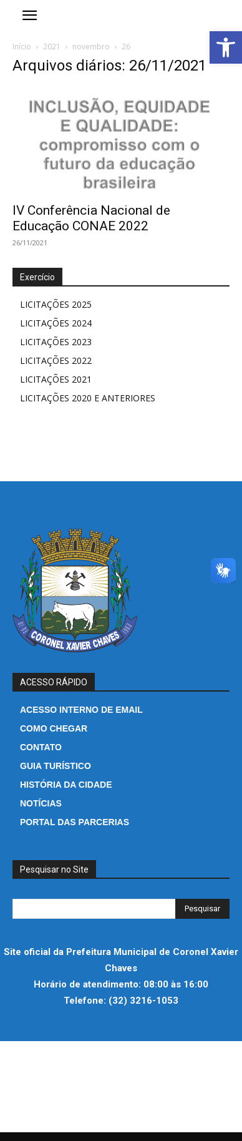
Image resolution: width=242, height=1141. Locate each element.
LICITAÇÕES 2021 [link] (56, 379)
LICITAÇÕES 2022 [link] (56, 360)
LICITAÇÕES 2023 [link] (56, 342)
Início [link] (21, 46)
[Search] (202, 909)
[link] (226, 47)
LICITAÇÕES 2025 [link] (56, 304)
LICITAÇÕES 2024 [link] (56, 323)
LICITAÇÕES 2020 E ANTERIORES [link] (87, 398)
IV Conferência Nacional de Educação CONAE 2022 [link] (91, 218)
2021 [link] (51, 46)
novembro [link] (91, 46)
